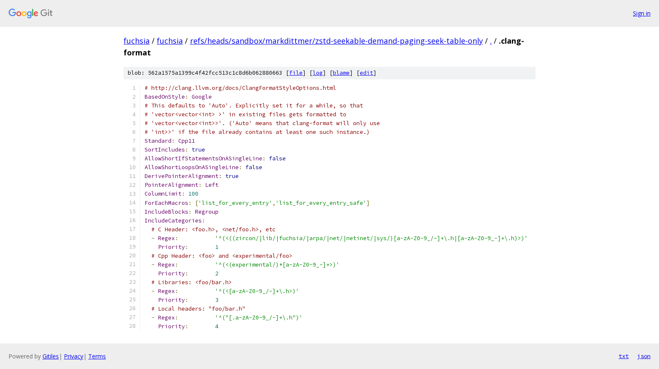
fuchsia (137, 41)
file (296, 72)
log (318, 72)
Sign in (642, 13)
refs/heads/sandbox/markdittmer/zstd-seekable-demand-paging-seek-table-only (336, 41)
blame (341, 72)
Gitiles (50, 356)
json (644, 356)
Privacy (73, 356)
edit (366, 72)
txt (624, 356)
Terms (97, 356)
